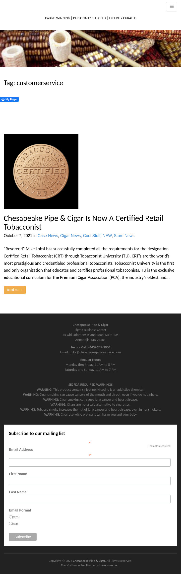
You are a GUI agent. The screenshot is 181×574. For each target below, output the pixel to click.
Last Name (18, 492)
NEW (107, 236)
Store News (124, 236)
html (16, 517)
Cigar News (70, 236)
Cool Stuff (91, 236)
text (15, 524)
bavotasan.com (109, 565)
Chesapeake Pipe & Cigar (89, 561)
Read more (14, 290)
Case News (48, 236)
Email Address (90, 452)
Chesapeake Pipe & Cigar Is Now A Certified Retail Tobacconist (83, 222)
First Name (18, 474)
